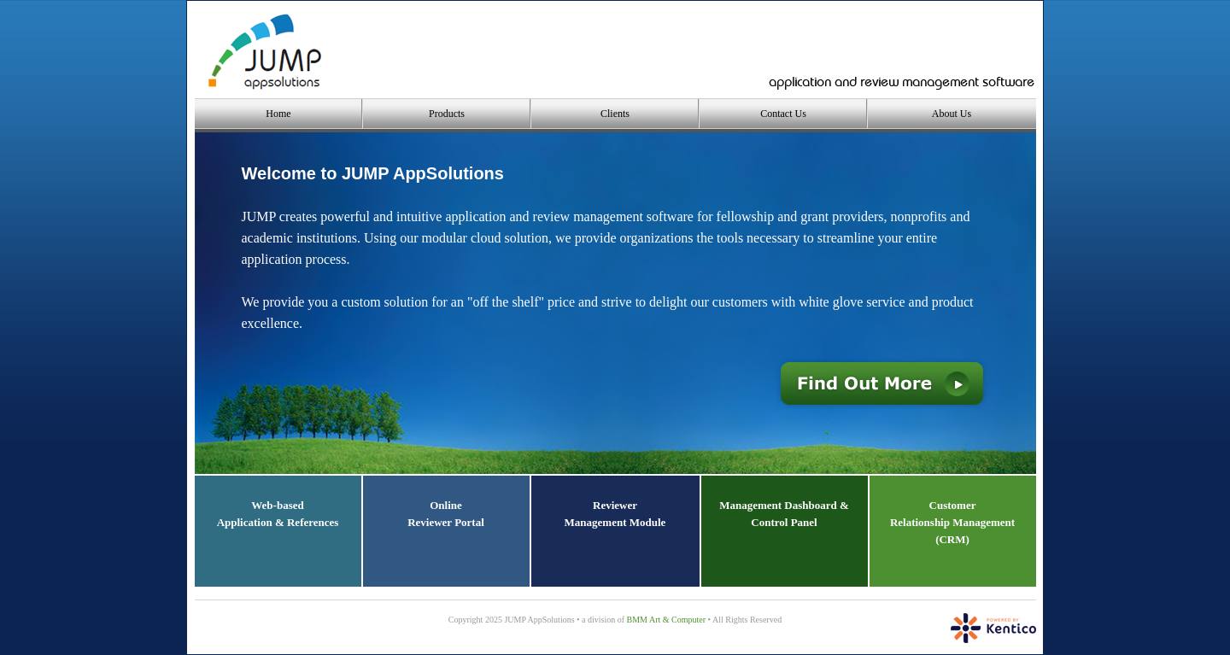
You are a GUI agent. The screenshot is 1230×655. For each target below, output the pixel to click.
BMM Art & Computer (666, 619)
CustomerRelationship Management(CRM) (952, 522)
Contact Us (783, 114)
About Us (951, 114)
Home (278, 114)
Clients (615, 114)
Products (447, 114)
